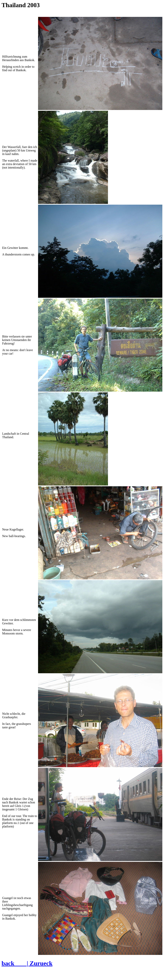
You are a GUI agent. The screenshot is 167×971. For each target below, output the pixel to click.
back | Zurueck (27, 963)
